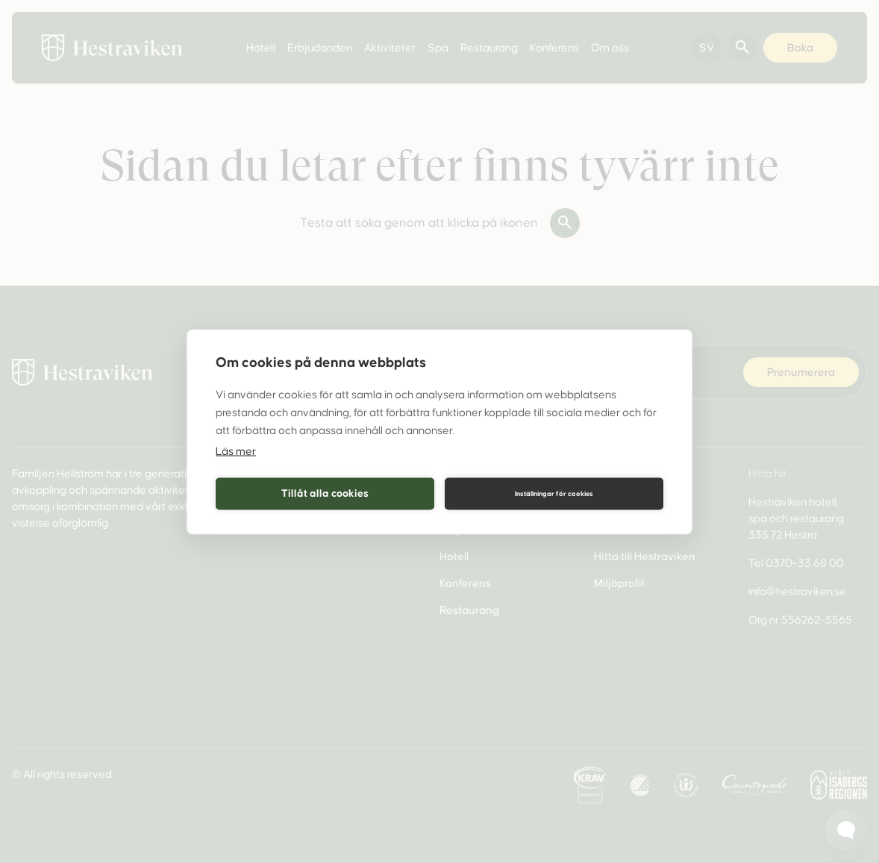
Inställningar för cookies (554, 494)
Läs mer (236, 450)
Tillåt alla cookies (325, 493)
